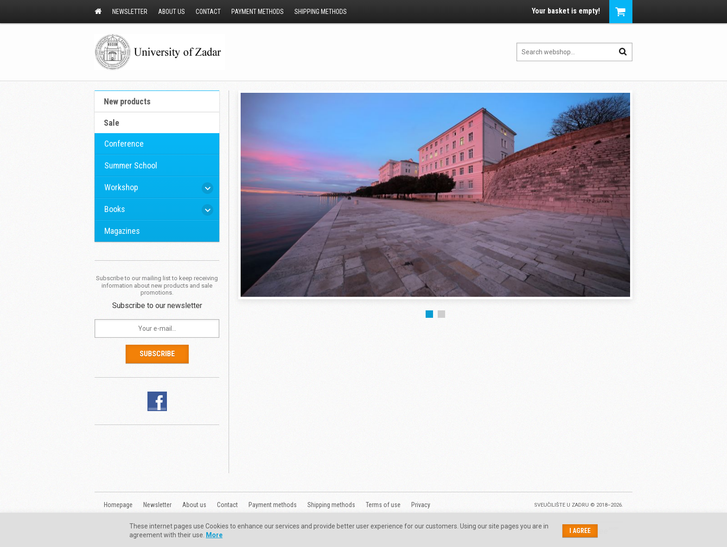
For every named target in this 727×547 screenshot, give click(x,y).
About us (171, 11)
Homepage (98, 11)
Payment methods (257, 11)
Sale (111, 123)
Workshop (121, 187)
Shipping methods (320, 11)
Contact (208, 11)
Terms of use (383, 504)
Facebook (157, 401)
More (214, 535)
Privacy (420, 504)
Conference (124, 143)
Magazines (122, 231)
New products (127, 101)
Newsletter (129, 11)
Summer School (130, 165)
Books (114, 209)
